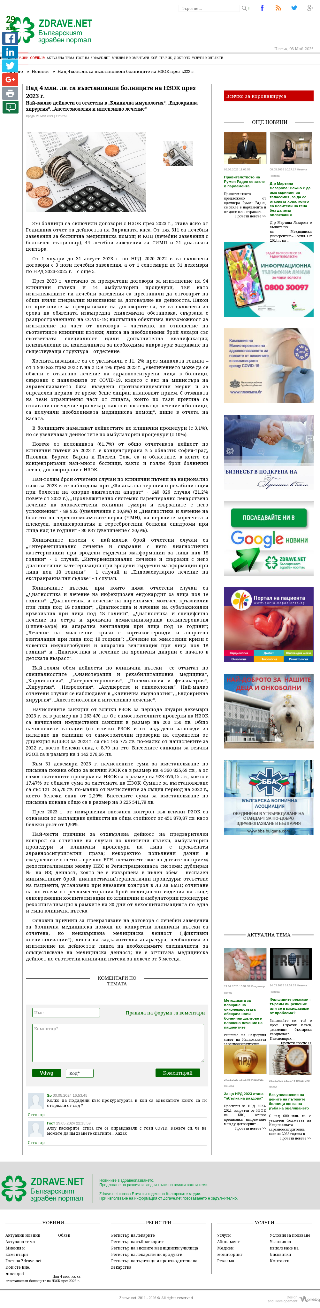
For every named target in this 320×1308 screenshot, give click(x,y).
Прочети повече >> (250, 216)
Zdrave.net (127, 1298)
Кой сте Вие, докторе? (170, 58)
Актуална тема (60, 58)
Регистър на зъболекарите (137, 1241)
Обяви (64, 1235)
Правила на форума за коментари (165, 1013)
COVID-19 (37, 58)
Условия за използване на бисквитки (284, 1248)
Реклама (225, 1260)
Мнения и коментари (130, 58)
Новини (21, 58)
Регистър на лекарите (133, 1235)
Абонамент (228, 1241)
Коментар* (118, 1043)
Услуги (198, 58)
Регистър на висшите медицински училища (154, 1247)
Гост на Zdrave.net (23, 1260)
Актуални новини (22, 1235)
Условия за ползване (290, 1235)
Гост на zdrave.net (93, 58)
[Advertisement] (272, 886)
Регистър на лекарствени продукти (146, 1254)
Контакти (214, 58)
